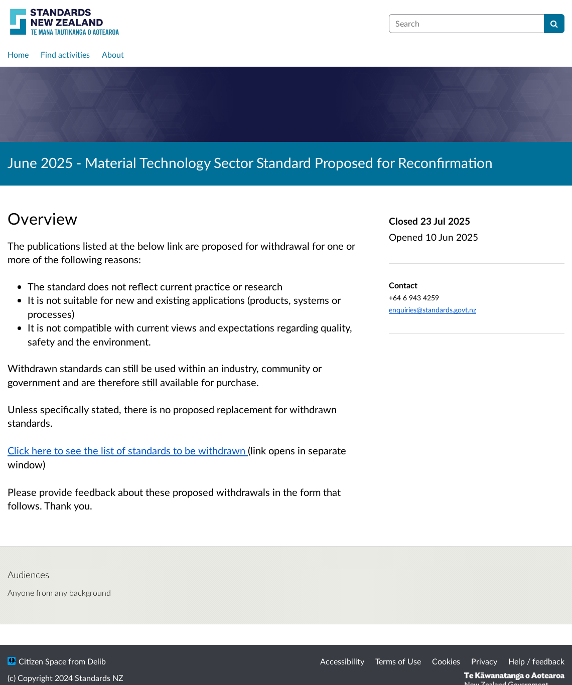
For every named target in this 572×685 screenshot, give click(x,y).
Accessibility (342, 661)
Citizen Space (42, 661)
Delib (96, 661)
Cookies (446, 661)
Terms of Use (398, 661)
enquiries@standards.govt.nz (432, 309)
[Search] (554, 23)
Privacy (484, 661)
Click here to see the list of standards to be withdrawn (128, 450)
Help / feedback (536, 661)
